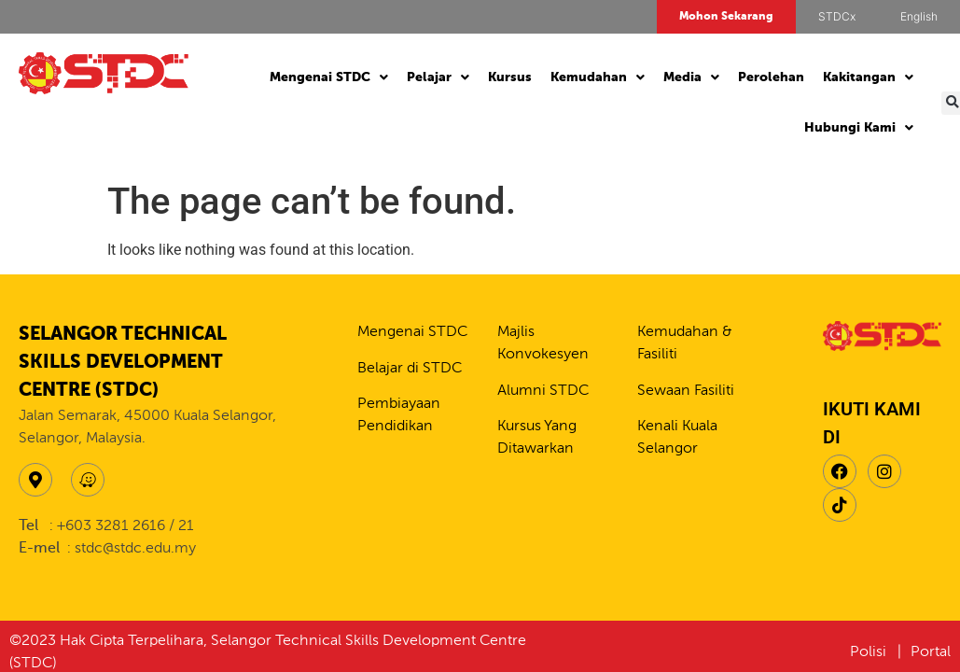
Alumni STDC (543, 391)
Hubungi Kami (858, 127)
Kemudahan (597, 77)
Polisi (870, 652)
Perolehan (771, 77)
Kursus (510, 77)
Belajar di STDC (409, 368)
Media (691, 77)
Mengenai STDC (329, 77)
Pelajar (438, 77)
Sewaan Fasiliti (685, 391)
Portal (931, 652)
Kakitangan (868, 77)
